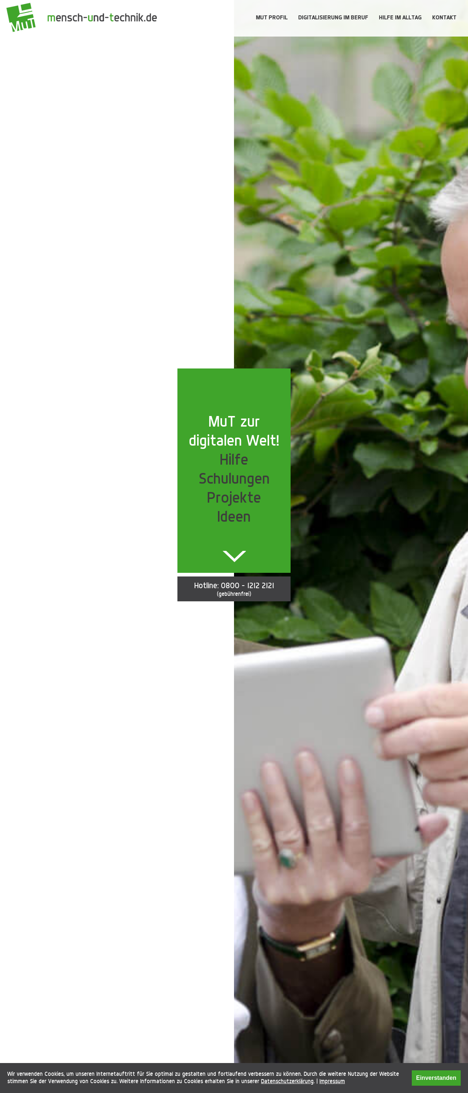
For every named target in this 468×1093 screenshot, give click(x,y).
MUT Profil (272, 17)
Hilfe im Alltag (400, 17)
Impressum (332, 1081)
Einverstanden (436, 1078)
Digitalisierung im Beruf (333, 17)
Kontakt (444, 17)
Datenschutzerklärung (287, 1081)
